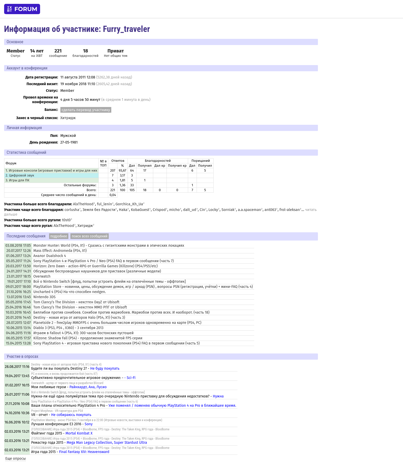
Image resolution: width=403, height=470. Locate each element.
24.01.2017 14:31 (19, 271)
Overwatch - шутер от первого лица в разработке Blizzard (67, 383)
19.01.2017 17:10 (19, 281)
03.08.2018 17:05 (18, 245)
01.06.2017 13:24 (18, 256)
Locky (213, 209)
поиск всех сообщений (89, 236)
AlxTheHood (83, 204)
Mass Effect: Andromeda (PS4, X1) (60, 251)
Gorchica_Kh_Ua (129, 204)
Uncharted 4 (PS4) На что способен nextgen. (69, 292)
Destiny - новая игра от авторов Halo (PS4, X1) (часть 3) (79, 317)
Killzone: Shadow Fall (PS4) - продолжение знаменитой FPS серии (87, 338)
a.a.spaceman (249, 209)
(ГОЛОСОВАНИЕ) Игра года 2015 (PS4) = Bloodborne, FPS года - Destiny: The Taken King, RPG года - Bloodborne (100, 429)
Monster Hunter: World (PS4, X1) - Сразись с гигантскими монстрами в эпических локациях (108, 245)
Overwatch (42, 276)
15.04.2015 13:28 (18, 343)
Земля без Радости (99, 209)
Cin (202, 209)
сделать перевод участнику (86, 110)
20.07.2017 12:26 (18, 251)
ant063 (270, 209)
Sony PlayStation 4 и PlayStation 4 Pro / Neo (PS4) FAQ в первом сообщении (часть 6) (84, 401)
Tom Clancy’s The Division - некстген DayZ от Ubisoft (76, 302)
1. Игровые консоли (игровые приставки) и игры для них (51, 171)
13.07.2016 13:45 (18, 297)
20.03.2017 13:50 (18, 266)
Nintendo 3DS (44, 297)
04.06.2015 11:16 (18, 333)
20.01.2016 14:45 (18, 317)
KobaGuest (140, 209)
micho (174, 209)
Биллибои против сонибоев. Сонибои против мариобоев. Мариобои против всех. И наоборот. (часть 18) (121, 312)
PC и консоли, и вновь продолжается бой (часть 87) (64, 374)
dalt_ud (189, 209)
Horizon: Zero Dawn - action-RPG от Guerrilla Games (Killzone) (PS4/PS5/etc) (95, 266)
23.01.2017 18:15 (19, 276)
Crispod (159, 209)
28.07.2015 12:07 (18, 323)
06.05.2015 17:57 (18, 338)
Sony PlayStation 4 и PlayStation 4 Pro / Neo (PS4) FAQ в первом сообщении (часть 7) (103, 261)
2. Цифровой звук (20, 175)
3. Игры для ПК (17, 180)
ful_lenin (104, 204)
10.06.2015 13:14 (18, 328)
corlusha (72, 209)
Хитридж (68, 118)
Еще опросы (15, 458)
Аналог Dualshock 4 (49, 256)
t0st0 (66, 220)
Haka (123, 209)
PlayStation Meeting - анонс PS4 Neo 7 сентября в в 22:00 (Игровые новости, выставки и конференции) (96, 420)
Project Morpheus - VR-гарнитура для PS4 (57, 411)
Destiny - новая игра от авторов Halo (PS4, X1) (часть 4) (66, 364)
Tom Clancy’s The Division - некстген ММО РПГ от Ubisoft (80, 307)
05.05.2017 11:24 (18, 261)
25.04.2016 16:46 (18, 307)
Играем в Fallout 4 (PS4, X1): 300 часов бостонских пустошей (83, 333)
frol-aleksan (289, 209)
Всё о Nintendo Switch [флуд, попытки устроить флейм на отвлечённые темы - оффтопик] (109, 281)
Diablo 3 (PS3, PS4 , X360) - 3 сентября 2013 (68, 328)
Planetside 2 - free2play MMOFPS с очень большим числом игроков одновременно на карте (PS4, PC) (117, 323)
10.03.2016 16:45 (18, 312)
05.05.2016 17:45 (18, 302)
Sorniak (228, 209)
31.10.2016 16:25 (19, 292)
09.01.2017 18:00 (18, 287)
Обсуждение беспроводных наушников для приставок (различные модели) (97, 271)
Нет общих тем (115, 53)
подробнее (58, 236)
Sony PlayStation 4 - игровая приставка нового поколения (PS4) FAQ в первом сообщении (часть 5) (116, 343)
